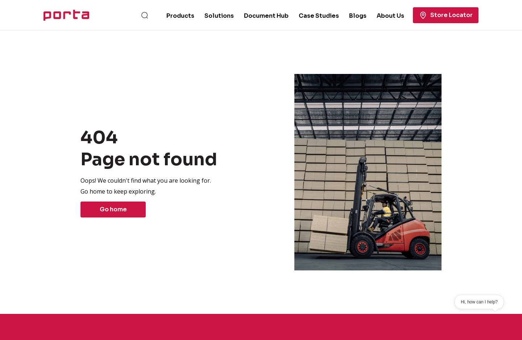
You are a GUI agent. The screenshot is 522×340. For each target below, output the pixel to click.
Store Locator (446, 15)
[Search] (144, 15)
